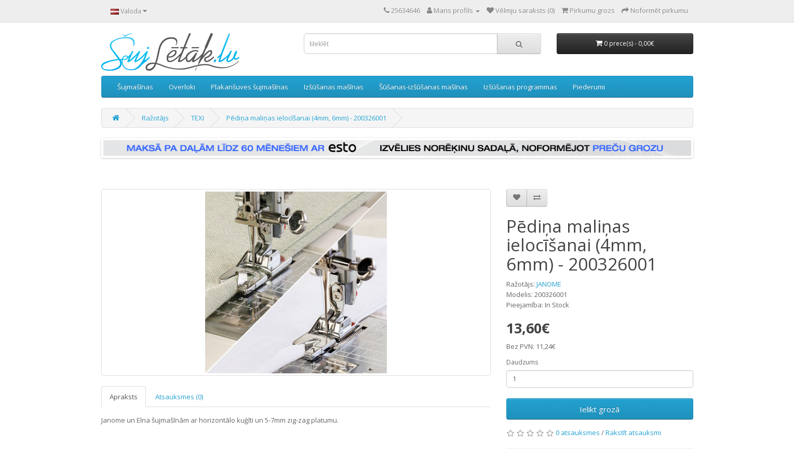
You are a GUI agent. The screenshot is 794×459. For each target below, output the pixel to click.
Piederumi (589, 86)
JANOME (548, 284)
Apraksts (124, 396)
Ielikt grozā (600, 409)
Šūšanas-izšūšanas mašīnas (423, 86)
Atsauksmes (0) (179, 396)
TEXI (197, 118)
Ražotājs (155, 118)
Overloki (182, 86)
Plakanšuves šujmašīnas (249, 86)
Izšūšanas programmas (520, 86)
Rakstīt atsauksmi (633, 432)
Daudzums (522, 362)
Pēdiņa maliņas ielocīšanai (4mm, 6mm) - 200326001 (306, 118)
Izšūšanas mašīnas (334, 86)
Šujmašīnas (135, 86)
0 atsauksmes (578, 432)
